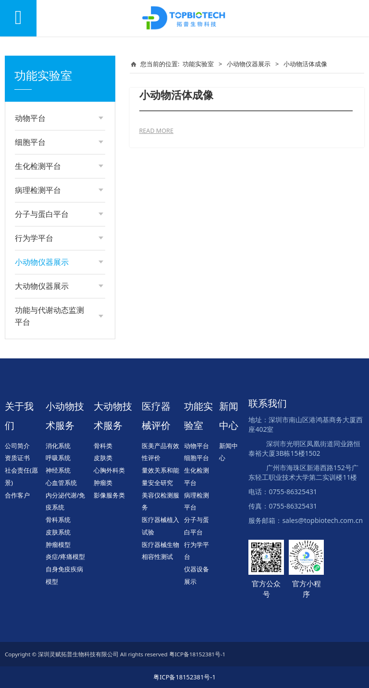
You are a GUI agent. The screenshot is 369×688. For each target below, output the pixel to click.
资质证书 (17, 457)
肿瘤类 (103, 482)
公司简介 (17, 445)
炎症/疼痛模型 (66, 556)
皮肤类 (103, 457)
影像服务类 (109, 495)
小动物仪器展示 (249, 63)
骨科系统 (58, 519)
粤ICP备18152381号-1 (184, 677)
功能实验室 (198, 63)
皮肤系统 (58, 532)
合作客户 (17, 495)
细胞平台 (196, 457)
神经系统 (58, 470)
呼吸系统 (58, 457)
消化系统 (58, 445)
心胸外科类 (109, 470)
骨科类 (103, 445)
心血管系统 (61, 482)
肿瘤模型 (58, 544)
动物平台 (196, 445)
